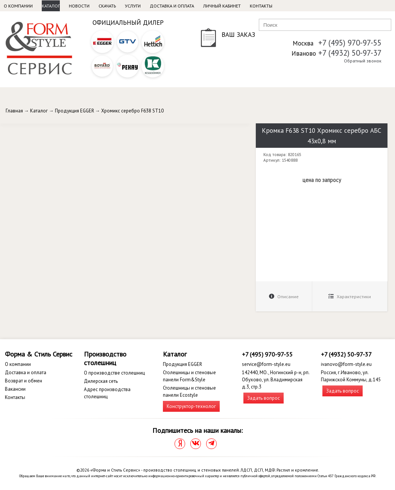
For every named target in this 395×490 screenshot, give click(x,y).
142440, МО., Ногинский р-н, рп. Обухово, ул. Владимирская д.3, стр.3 (275, 379)
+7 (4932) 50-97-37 (349, 53)
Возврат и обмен (23, 381)
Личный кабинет (222, 6)
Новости (79, 6)
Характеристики (349, 296)
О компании (18, 6)
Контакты (261, 6)
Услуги (133, 6)
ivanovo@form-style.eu (346, 364)
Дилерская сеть (101, 381)
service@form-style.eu (266, 364)
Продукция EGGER (74, 111)
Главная (14, 111)
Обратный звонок (362, 61)
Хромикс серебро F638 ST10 (132, 111)
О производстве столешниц (114, 373)
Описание (284, 296)
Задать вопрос (263, 398)
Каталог (51, 6)
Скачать (107, 6)
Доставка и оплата (172, 6)
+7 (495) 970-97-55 (349, 43)
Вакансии (15, 389)
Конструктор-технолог (191, 406)
